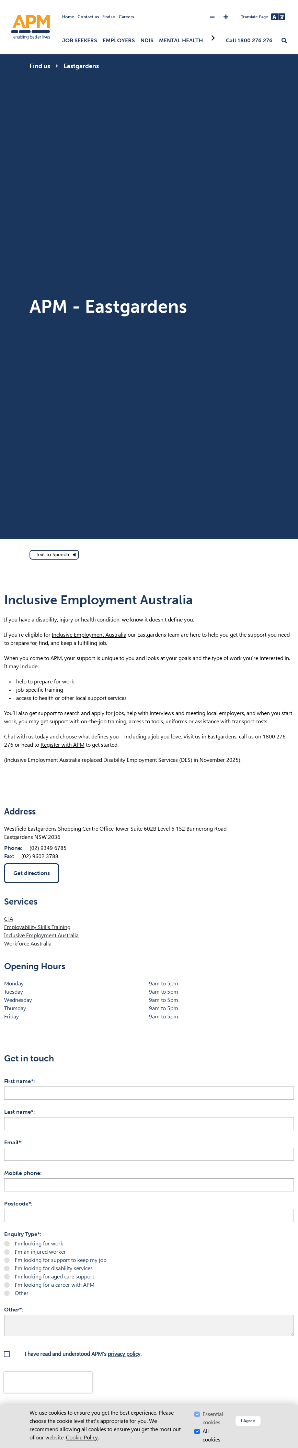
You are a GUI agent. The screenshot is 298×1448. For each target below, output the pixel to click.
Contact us (88, 16)
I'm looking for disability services (54, 1268)
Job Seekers (79, 40)
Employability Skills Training (37, 927)
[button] (284, 41)
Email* (12, 1142)
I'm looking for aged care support (54, 1276)
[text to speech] (54, 555)
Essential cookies (213, 1418)
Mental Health (181, 40)
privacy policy (124, 1354)
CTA (8, 919)
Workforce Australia (27, 943)
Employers (119, 40)
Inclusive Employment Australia (89, 634)
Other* (13, 1309)
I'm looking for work (39, 1243)
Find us (108, 16)
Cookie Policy (82, 1437)
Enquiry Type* (22, 1234)
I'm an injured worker (40, 1252)
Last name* (18, 1112)
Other (21, 1293)
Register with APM (62, 745)
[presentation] (48, 1382)
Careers (126, 16)
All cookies (211, 1435)
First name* (18, 1081)
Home (68, 16)
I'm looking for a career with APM (54, 1285)
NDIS (146, 40)
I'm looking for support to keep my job (60, 1260)
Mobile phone (22, 1173)
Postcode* (17, 1203)
